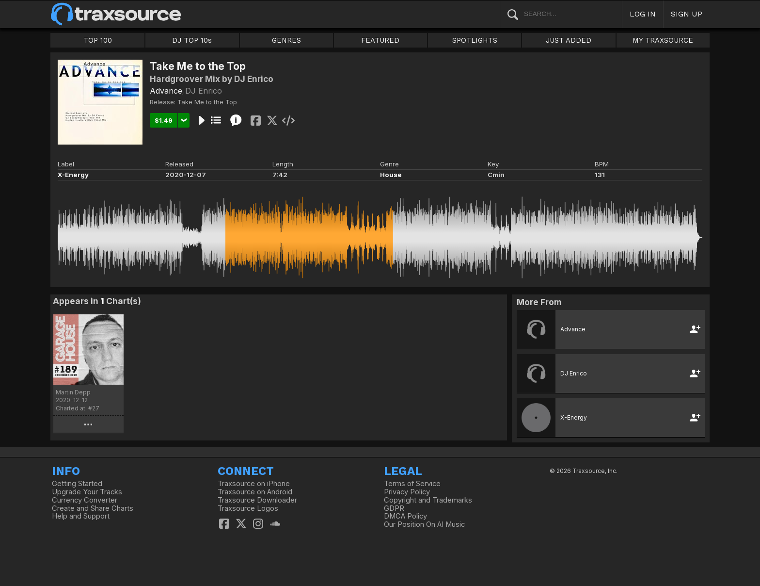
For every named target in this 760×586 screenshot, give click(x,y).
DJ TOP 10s (192, 40)
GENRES (286, 40)
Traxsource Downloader (257, 500)
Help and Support (81, 516)
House (391, 175)
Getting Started (77, 483)
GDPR (394, 508)
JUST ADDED (568, 40)
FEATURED (380, 40)
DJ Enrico (203, 91)
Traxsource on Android (255, 492)
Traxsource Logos (248, 508)
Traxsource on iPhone (254, 483)
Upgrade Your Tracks (87, 492)
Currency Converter (84, 500)
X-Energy (73, 175)
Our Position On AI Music (424, 524)
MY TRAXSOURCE (663, 40)
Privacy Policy (407, 492)
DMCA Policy (405, 516)
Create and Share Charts (92, 508)
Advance (166, 91)
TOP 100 (97, 40)
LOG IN (643, 13)
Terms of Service (412, 483)
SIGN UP (686, 13)
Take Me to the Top (207, 102)
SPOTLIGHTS (474, 40)
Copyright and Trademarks (428, 500)
